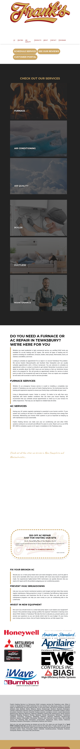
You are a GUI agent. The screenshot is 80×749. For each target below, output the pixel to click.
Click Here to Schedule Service (40, 549)
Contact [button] (53, 40)
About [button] (45, 40)
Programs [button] (62, 40)
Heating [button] (20, 40)
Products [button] (37, 40)
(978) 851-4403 (41, 34)
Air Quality (28, 41)
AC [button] (14, 40)
